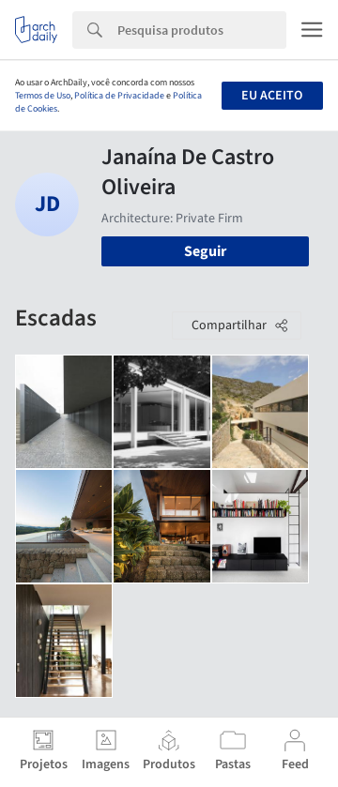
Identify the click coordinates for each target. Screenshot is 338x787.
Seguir (205, 251)
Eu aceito (271, 95)
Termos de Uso (42, 95)
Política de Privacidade (119, 95)
